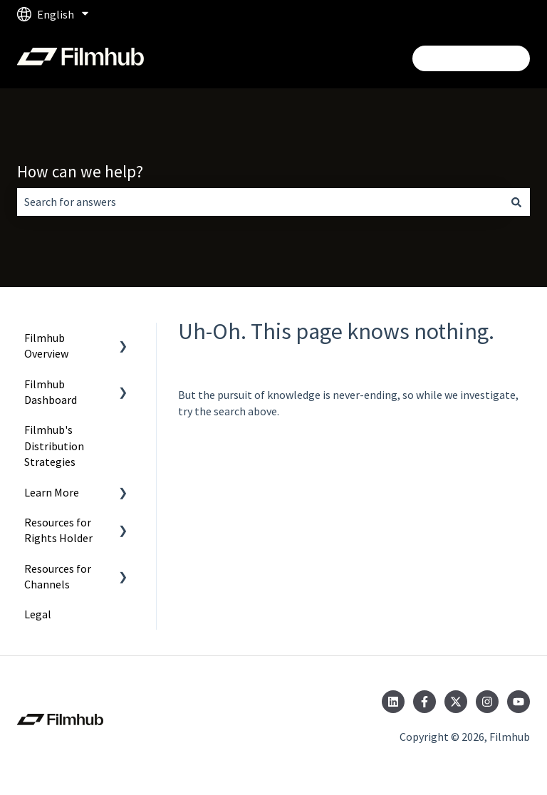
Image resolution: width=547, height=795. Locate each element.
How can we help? (80, 171)
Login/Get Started (471, 58)
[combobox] (260, 201)
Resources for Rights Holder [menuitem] (58, 530)
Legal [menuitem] (37, 614)
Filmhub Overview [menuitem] (46, 345)
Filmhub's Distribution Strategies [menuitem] (54, 445)
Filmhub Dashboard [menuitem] (50, 392)
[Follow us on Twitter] (455, 701)
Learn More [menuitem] (51, 492)
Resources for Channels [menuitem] (57, 576)
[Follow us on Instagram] (487, 701)
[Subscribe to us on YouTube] (518, 701)
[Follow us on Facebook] (424, 701)
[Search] (516, 201)
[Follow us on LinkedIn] (393, 701)
